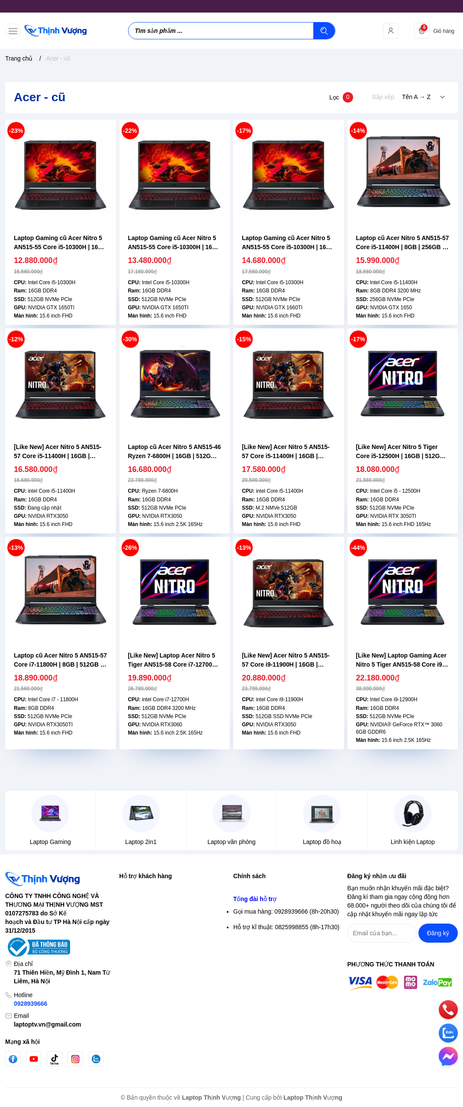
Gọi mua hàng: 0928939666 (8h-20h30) (286, 998)
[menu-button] (13, 31)
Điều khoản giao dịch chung (270, 919)
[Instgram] (75, 1059)
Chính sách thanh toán (263, 950)
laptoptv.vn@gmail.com (47, 1024)
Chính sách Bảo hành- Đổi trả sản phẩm (287, 966)
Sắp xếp (383, 96)
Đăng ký (130, 919)
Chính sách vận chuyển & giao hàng (281, 935)
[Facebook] (13, 1059)
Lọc (341, 97)
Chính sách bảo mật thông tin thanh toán (287, 904)
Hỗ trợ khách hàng (145, 876)
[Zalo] (96, 1059)
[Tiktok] (54, 1059)
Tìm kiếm (131, 888)
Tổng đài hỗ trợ (255, 985)
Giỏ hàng (131, 935)
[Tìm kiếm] (324, 30)
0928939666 (30, 1003)
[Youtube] (33, 1059)
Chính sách (249, 876)
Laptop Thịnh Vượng (211, 1097)
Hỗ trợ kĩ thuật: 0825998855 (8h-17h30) (286, 1013)
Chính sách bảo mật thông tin (272, 888)
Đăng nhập (134, 904)
